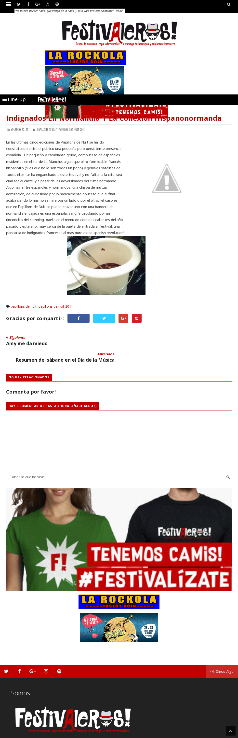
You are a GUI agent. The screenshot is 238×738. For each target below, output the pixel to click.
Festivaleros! (15, 734)
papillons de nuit (24, 306)
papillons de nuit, (47, 130)
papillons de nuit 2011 (56, 306)
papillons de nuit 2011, (72, 130)
